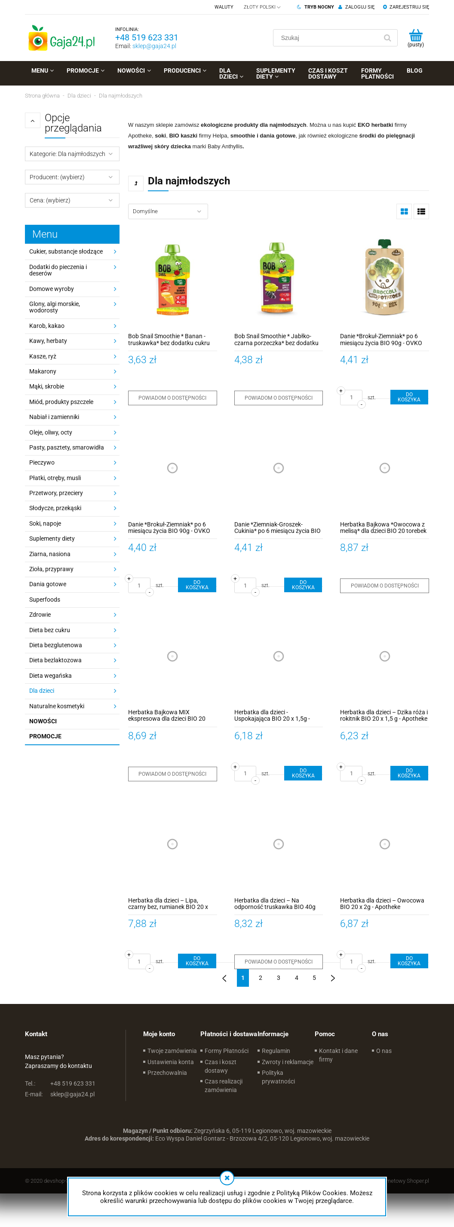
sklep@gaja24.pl (154, 46)
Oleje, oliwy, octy (50, 432)
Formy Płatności (226, 1050)
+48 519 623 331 (146, 37)
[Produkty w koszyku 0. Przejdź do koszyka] (415, 38)
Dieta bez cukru (49, 630)
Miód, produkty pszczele (61, 401)
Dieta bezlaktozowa (55, 660)
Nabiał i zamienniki (54, 416)
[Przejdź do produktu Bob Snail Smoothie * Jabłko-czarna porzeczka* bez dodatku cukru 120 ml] (278, 280)
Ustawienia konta (170, 1062)
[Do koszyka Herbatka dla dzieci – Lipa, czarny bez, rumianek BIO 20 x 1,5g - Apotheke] (197, 961)
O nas (384, 1050)
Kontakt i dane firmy (338, 1055)
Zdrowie (40, 614)
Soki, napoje (45, 523)
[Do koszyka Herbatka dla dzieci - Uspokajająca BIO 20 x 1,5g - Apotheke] (303, 773)
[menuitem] (42, 70)
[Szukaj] (387, 37)
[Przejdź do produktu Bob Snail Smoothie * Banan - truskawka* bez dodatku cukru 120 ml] (172, 280)
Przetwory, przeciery (56, 493)
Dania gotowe (47, 584)
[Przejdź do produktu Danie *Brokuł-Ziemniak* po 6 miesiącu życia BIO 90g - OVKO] (384, 280)
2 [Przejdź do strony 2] (260, 977)
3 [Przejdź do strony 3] (278, 977)
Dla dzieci (41, 690)
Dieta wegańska (50, 675)
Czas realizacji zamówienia (223, 1085)
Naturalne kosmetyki (56, 706)
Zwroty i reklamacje (287, 1062)
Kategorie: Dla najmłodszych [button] (67, 153)
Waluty (224, 7)
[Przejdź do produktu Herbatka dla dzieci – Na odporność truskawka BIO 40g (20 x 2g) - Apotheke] (278, 844)
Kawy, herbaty (48, 340)
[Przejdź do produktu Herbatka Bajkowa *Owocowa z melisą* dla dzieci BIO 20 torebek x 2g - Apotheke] (384, 468)
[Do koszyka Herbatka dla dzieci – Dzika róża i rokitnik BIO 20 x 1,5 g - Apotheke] (409, 773)
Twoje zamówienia (172, 1050)
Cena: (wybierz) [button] (50, 200)
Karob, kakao (46, 325)
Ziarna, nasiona (50, 554)
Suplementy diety (52, 538)
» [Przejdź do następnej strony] (332, 975)
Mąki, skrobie (46, 386)
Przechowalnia (167, 1072)
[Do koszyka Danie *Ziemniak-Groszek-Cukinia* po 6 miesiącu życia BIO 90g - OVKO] (303, 585)
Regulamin (276, 1050)
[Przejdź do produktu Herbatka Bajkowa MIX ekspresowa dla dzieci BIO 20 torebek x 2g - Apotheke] (172, 656)
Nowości (43, 721)
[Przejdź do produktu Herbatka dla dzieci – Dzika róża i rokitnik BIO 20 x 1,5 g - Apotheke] (384, 656)
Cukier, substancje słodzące (66, 251)
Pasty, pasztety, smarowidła (66, 447)
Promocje (45, 736)
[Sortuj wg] (168, 211)
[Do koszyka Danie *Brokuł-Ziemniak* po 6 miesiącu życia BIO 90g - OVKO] (409, 397)
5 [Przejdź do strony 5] (314, 977)
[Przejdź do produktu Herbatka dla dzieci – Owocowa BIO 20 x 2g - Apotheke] (384, 844)
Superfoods (44, 599)
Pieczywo (42, 462)
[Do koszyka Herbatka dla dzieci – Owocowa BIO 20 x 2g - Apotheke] (409, 961)
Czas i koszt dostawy (220, 1066)
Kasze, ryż (42, 356)
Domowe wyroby (51, 288)
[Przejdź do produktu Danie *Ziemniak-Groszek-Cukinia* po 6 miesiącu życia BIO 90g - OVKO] (278, 468)
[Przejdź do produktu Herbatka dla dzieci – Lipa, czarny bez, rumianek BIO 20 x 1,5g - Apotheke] (172, 844)
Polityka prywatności (278, 1077)
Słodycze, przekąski (55, 508)
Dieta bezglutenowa (55, 645)
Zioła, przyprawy (51, 569)
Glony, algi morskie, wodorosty (54, 307)
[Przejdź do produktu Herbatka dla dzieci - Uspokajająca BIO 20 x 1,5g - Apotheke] (278, 656)
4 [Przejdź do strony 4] (296, 977)
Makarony (42, 371)
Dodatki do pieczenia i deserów (58, 270)
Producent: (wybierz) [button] (57, 177)
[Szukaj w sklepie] (327, 37)
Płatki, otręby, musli (55, 477)
